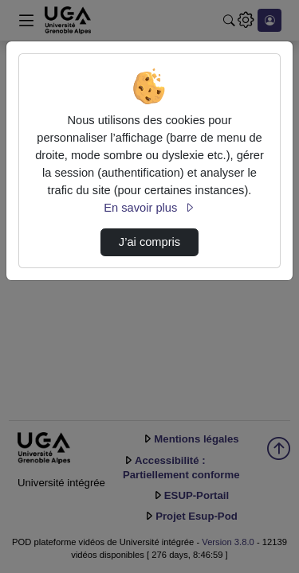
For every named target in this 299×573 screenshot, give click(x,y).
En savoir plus (149, 207)
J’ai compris (149, 242)
